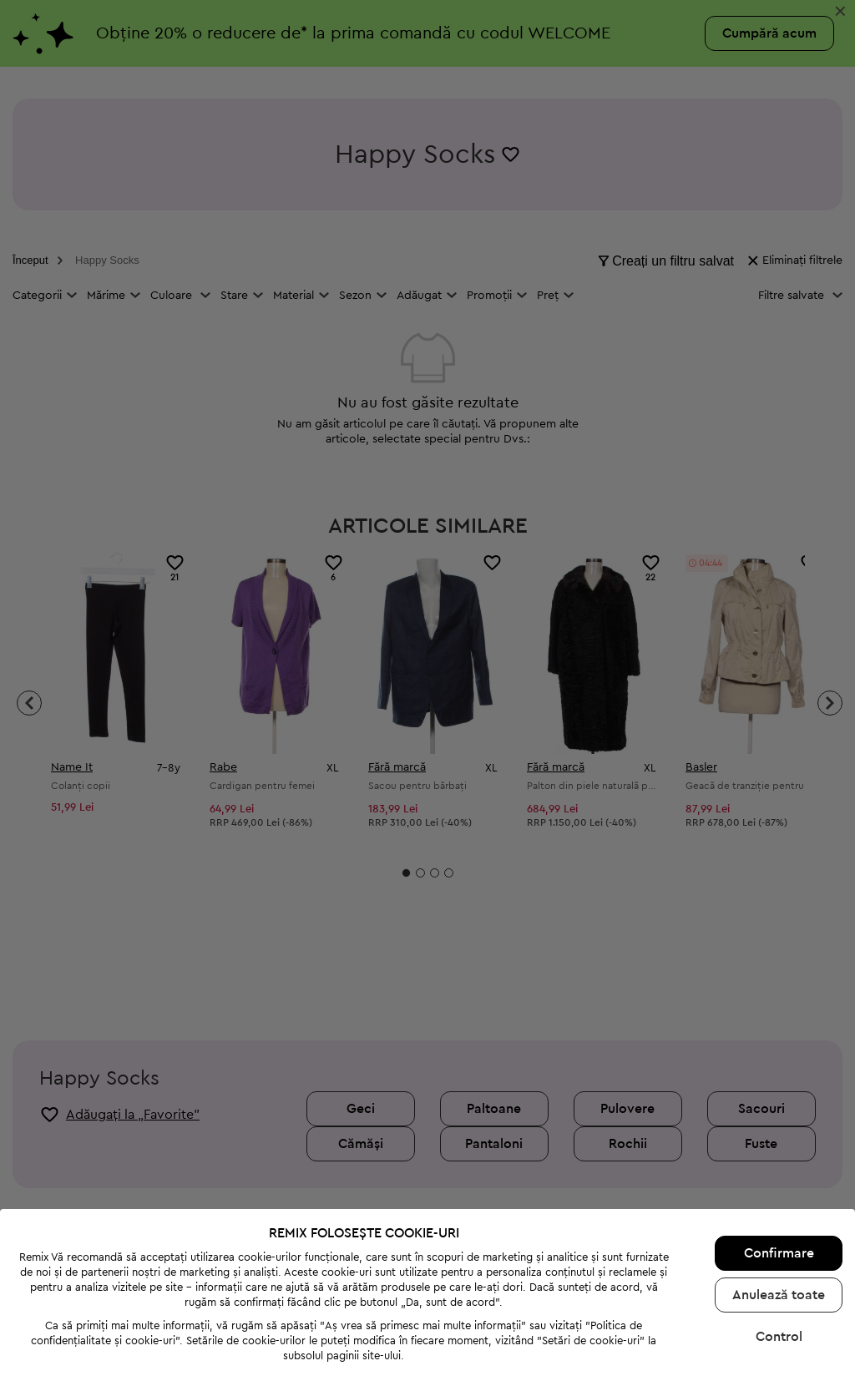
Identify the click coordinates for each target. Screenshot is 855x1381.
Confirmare (779, 1189)
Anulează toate (778, 1230)
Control (779, 1272)
